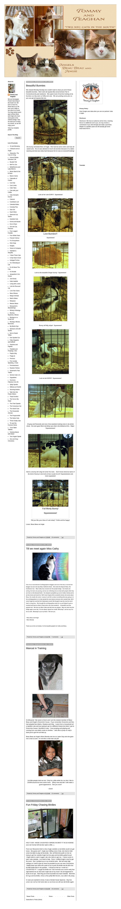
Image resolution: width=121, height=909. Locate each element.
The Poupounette (15, 415)
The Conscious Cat (15, 406)
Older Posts (70, 896)
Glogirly (12, 246)
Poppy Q (12, 356)
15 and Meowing (15, 146)
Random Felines (15, 368)
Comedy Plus (14, 207)
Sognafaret (13, 377)
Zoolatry (39, 626)
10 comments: (55, 537)
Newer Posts (30, 896)
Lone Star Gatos (15, 291)
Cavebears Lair (14, 202)
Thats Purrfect (14, 396)
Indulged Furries (15, 260)
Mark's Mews (14, 298)
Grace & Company (15, 248)
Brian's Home (14, 176)
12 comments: (55, 793)
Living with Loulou (15, 284)
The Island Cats (14, 408)
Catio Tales (13, 188)
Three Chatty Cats (15, 421)
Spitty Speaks (14, 384)
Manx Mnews (14, 293)
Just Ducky (13, 278)
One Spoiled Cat (15, 337)
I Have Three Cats (15, 255)
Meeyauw (12, 301)
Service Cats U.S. (15, 375)
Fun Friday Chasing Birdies (41, 804)
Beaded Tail (13, 162)
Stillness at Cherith (15, 387)
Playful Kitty (13, 353)
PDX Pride (13, 243)
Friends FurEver (14, 238)
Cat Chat (12, 183)
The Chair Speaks (15, 403)
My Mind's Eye (14, 326)
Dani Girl (12, 209)
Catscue (12, 199)
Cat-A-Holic (13, 185)
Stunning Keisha (15, 389)
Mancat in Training (36, 648)
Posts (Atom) (38, 899)
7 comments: (55, 637)
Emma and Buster (15, 221)
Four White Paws (15, 235)
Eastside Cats (14, 219)
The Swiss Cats (14, 418)
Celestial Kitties (14, 204)
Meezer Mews (14, 303)
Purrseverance (14, 365)
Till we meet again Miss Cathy (42, 548)
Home (51, 896)
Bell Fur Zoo (13, 164)
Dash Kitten (13, 212)
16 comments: (55, 888)
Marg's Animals (14, 296)
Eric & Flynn (13, 224)
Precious (12, 358)
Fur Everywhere (14, 240)
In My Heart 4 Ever (15, 258)
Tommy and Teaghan (14, 95)
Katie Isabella (14, 281)
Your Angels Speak (15, 436)
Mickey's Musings (15, 310)
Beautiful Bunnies (35, 85)
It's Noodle (13, 271)
